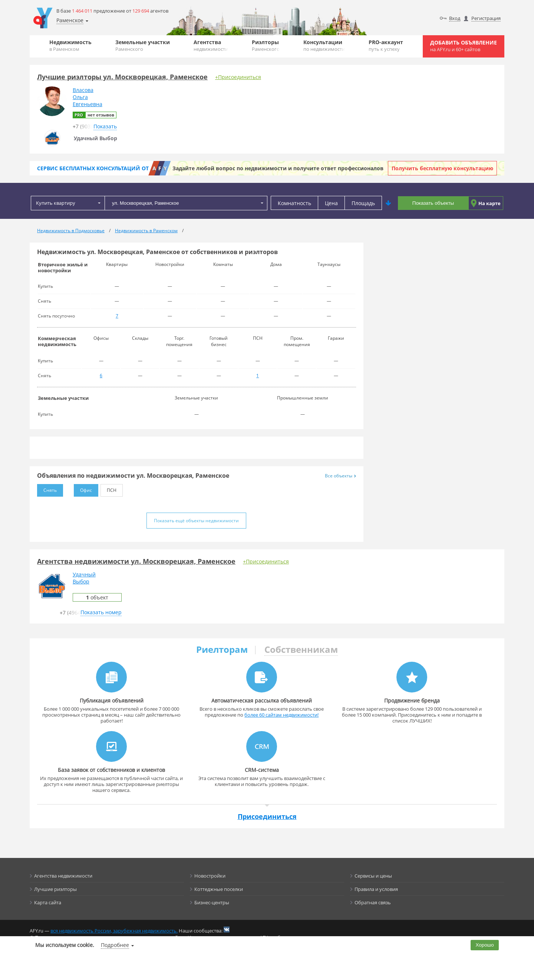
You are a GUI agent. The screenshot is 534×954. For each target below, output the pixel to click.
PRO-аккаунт (386, 45)
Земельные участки (142, 45)
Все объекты (340, 476)
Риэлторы (266, 45)
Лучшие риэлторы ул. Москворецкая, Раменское (122, 76)
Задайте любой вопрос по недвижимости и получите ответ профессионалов (277, 168)
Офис (83, 488)
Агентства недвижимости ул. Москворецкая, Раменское (136, 561)
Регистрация (486, 18)
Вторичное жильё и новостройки (63, 267)
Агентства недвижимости (63, 875)
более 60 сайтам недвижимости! (281, 714)
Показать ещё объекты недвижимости (196, 520)
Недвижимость (70, 45)
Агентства (211, 45)
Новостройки (209, 875)
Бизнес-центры (211, 902)
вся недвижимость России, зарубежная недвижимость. (114, 930)
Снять (47, 488)
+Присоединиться (238, 76)
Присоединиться (267, 816)
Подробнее (115, 944)
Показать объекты (433, 203)
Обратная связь (373, 902)
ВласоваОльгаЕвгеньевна (87, 97)
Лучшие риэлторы (55, 889)
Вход (454, 18)
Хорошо (485, 945)
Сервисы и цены (373, 875)
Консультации (324, 45)
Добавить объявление (463, 46)
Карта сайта (47, 902)
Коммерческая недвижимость (57, 341)
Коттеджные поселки (218, 889)
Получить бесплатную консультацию (442, 168)
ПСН (108, 488)
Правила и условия (376, 889)
